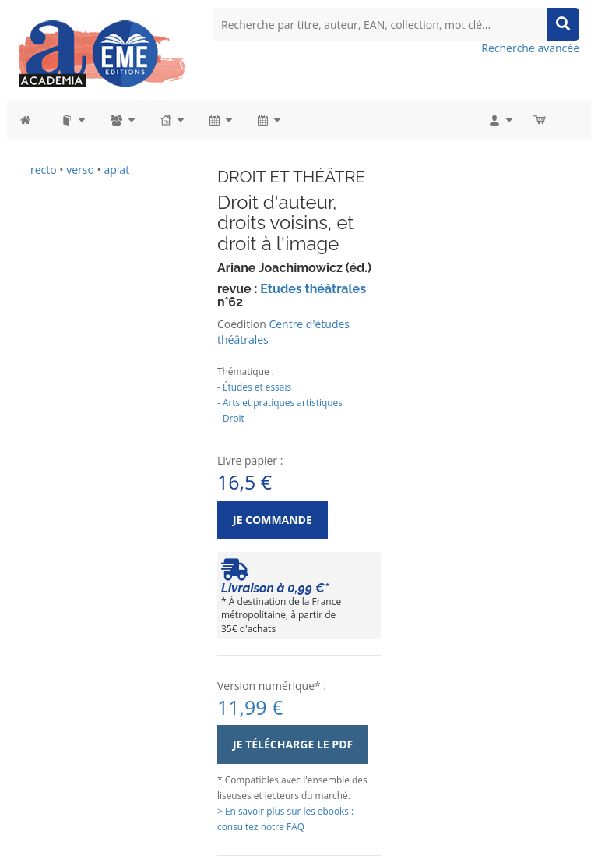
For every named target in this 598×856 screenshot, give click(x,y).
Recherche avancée (530, 48)
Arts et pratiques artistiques (283, 402)
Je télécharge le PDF (293, 744)
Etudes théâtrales (313, 288)
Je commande (272, 519)
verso (80, 169)
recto (43, 169)
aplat (116, 169)
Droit (233, 418)
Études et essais (257, 386)
